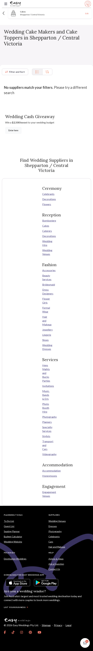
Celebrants (46, 193)
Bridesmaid (46, 284)
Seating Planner (12, 531)
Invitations (46, 385)
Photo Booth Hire (45, 407)
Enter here (13, 130)
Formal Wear (46, 309)
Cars (51, 541)
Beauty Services (46, 277)
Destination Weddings (15, 558)
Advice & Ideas (56, 558)
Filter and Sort (15, 71)
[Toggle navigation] (6, 4)
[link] (5, 632)
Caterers (46, 230)
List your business (16, 607)
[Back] (3, 13)
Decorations (46, 199)
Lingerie (46, 334)
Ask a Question (56, 564)
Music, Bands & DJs (46, 394)
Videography (46, 454)
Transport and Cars (46, 445)
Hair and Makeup (46, 320)
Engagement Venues (46, 494)
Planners (46, 421)
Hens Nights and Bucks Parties (46, 373)
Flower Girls (46, 300)
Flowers (46, 204)
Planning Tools (13, 515)
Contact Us (54, 569)
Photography (46, 416)
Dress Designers (46, 291)
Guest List (9, 526)
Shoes (45, 339)
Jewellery (46, 329)
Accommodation (46, 470)
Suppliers (54, 515)
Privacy (58, 625)
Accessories (46, 270)
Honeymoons (46, 475)
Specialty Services (46, 429)
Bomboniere (46, 220)
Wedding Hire (46, 243)
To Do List (9, 521)
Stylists (46, 436)
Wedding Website (13, 541)
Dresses (53, 526)
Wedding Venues (46, 252)
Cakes (45, 225)
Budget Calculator (13, 536)
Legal (68, 625)
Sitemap (46, 625)
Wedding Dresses (46, 347)
